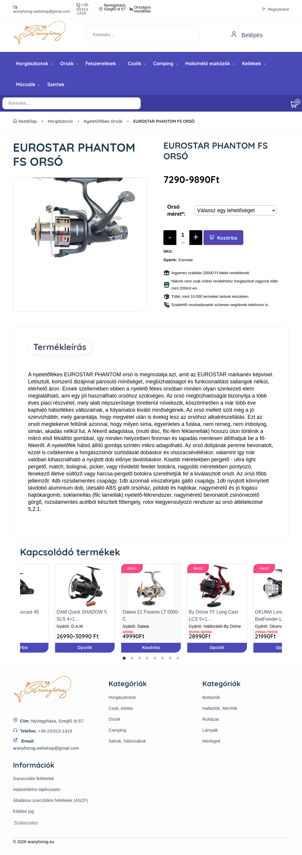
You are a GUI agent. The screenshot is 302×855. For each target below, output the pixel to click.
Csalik (137, 63)
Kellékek (254, 63)
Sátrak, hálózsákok (127, 741)
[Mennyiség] (182, 237)
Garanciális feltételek (33, 779)
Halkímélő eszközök (210, 63)
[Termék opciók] (235, 210)
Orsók (69, 63)
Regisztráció (276, 9)
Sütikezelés (26, 823)
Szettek (55, 84)
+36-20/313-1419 (55, 731)
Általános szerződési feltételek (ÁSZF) (50, 801)
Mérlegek (211, 741)
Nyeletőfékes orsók (103, 121)
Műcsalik (28, 84)
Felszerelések (103, 63)
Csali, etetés (121, 708)
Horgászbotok (34, 63)
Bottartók (211, 697)
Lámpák (210, 730)
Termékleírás (61, 347)
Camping (165, 63)
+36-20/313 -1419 (82, 9)
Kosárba (224, 238)
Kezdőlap (25, 121)
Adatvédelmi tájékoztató (36, 790)
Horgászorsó (60, 121)
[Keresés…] (108, 103)
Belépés (247, 35)
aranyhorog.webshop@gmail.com (41, 9)
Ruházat (210, 719)
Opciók (217, 648)
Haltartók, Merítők (219, 708)
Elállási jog (23, 812)
